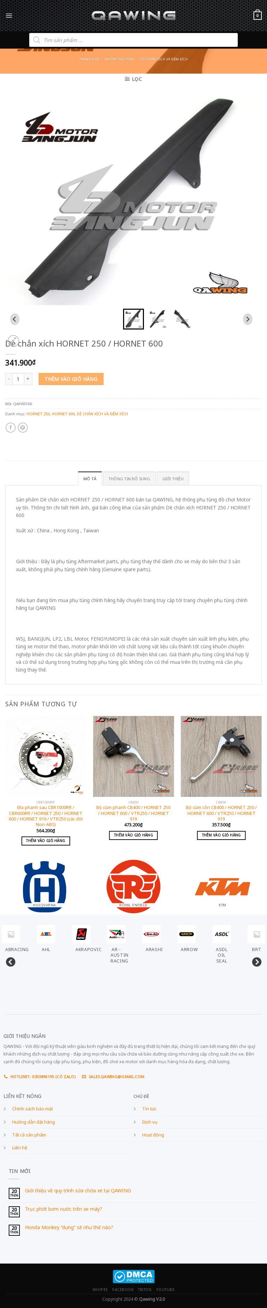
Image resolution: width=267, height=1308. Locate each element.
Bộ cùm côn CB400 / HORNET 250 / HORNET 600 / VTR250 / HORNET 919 (221, 813)
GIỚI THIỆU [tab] (173, 478)
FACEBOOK (123, 1289)
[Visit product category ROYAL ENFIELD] (133, 882)
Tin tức (149, 1109)
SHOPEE (100, 1289)
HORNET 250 (38, 413)
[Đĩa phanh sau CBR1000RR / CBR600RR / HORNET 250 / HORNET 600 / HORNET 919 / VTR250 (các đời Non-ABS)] (45, 756)
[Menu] (9, 15)
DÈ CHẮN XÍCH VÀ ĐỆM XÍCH (164, 59)
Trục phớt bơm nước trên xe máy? (63, 1209)
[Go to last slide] (14, 319)
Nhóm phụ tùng (120, 59)
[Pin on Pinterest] (23, 428)
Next (254, 960)
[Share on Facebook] (11, 428)
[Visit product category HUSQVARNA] (44, 882)
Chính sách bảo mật (32, 1109)
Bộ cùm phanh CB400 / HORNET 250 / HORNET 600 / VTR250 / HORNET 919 (133, 813)
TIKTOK (145, 1289)
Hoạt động (153, 1135)
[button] (133, 319)
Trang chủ (89, 59)
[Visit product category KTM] (222, 882)
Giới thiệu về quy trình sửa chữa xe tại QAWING (78, 1191)
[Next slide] (247, 319)
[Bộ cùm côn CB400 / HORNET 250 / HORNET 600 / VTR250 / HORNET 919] (221, 756)
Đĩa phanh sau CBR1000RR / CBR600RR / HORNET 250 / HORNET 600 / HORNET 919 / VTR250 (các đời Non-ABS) (46, 816)
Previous (8, 960)
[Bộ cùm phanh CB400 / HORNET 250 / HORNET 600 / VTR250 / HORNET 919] (133, 756)
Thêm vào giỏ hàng (70, 379)
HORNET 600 (63, 413)
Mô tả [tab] (89, 478)
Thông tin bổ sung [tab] (129, 478)
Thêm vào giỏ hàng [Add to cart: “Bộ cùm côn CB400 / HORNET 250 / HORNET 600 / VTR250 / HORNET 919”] (221, 835)
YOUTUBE (165, 1289)
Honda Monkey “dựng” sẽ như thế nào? (69, 1228)
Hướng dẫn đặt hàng (33, 1122)
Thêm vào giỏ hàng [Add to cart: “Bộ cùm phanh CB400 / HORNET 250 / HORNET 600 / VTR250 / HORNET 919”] (133, 835)
